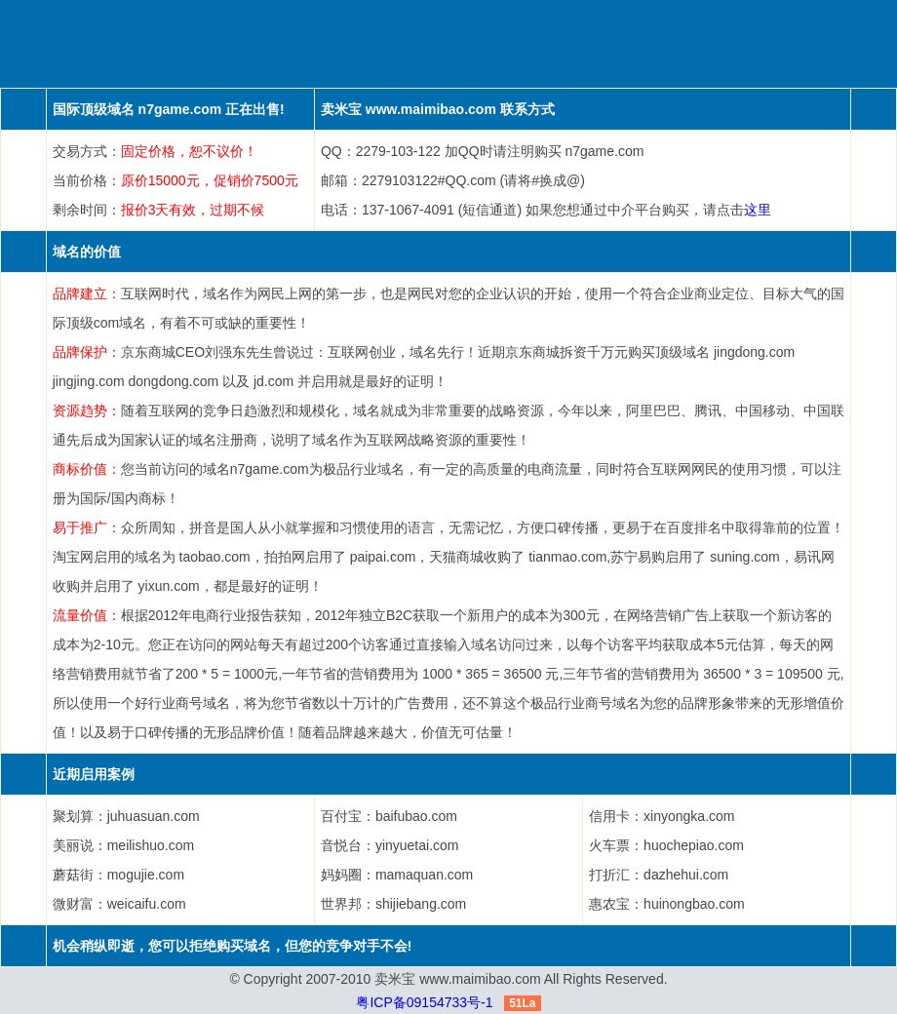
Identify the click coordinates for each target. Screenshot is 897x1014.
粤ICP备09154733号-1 (424, 1002)
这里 (757, 209)
